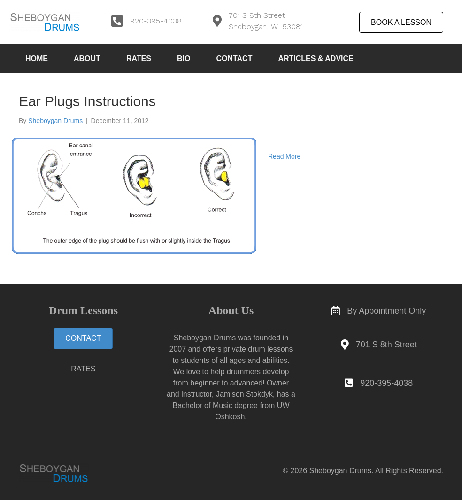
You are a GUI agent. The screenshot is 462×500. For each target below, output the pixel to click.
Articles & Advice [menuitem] (315, 58)
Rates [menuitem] (138, 58)
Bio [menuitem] (183, 58)
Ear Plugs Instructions (87, 101)
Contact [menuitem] (234, 58)
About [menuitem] (87, 58)
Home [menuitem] (36, 58)
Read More (284, 156)
